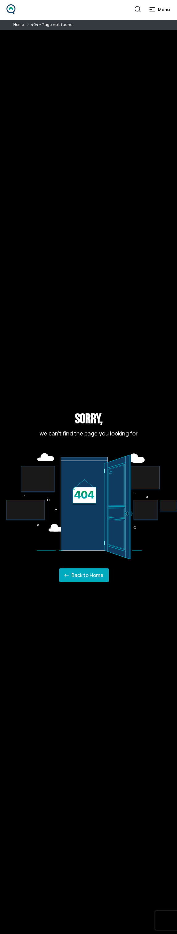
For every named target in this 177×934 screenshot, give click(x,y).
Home (18, 24)
